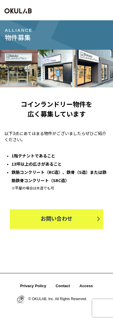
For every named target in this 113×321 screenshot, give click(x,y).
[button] (104, 10)
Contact (63, 286)
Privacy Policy (33, 286)
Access (86, 286)
